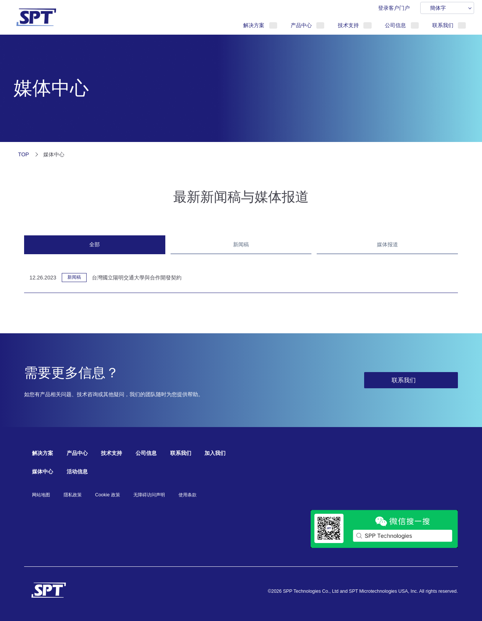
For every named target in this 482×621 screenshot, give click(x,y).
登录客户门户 (394, 8)
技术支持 (348, 25)
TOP (23, 154)
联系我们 (442, 25)
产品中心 (301, 25)
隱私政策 (73, 494)
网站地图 (41, 494)
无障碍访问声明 (149, 494)
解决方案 (253, 25)
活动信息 (77, 471)
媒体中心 (42, 471)
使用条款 (187, 494)
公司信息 (395, 25)
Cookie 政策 (107, 494)
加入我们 (215, 453)
